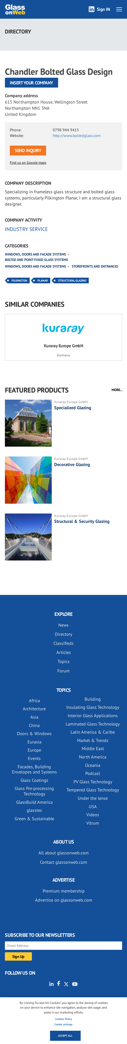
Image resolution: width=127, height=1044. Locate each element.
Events (34, 758)
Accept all (65, 1035)
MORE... (117, 390)
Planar (43, 280)
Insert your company (31, 83)
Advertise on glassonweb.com (63, 900)
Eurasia (34, 742)
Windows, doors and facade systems (35, 254)
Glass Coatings (34, 780)
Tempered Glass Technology (92, 790)
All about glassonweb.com (63, 853)
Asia (34, 717)
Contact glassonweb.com (63, 862)
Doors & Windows (34, 733)
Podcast (92, 773)
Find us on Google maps (28, 162)
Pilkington (19, 280)
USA (93, 806)
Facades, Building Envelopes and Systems (34, 769)
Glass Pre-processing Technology (34, 791)
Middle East (93, 748)
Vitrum (92, 823)
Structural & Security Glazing (82, 521)
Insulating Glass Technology (92, 707)
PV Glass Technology (93, 782)
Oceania (92, 765)
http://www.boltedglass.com (77, 135)
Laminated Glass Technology (93, 724)
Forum (63, 671)
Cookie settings (63, 1024)
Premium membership (64, 891)
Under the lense (93, 798)
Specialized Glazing (72, 407)
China (34, 725)
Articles (63, 652)
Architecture (34, 708)
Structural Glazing (72, 280)
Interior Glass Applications (93, 715)
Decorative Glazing (72, 464)
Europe (34, 750)
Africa (34, 700)
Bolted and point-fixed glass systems (36, 259)
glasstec (34, 810)
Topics (64, 661)
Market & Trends (92, 740)
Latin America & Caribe (93, 732)
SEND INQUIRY (28, 150)
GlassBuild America (34, 802)
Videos (92, 814)
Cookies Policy (63, 1019)
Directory (63, 634)
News (63, 625)
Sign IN (103, 9)
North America (92, 757)
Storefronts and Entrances (95, 266)
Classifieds (63, 643)
